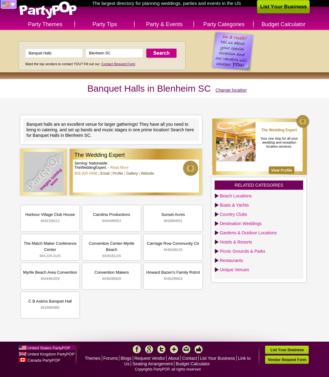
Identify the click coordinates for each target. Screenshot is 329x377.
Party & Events (164, 24)
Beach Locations (236, 195)
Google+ (149, 349)
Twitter (161, 349)
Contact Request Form (118, 64)
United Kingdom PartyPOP (51, 354)
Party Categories (223, 24)
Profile (118, 173)
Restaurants (231, 260)
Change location (231, 90)
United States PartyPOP (48, 348)
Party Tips (105, 24)
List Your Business (217, 358)
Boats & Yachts (234, 205)
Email (105, 173)
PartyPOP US (48, 10)
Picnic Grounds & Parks (242, 251)
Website (147, 173)
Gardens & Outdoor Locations (248, 232)
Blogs (126, 358)
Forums (110, 358)
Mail (186, 349)
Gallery (132, 173)
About (174, 358)
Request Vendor (149, 358)
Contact (189, 358)
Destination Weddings (241, 223)
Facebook (137, 349)
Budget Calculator (284, 24)
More (174, 349)
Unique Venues (234, 269)
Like (199, 349)
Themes (93, 358)
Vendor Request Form (287, 359)
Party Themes (45, 24)
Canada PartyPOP (43, 360)
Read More (119, 167)
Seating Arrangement (153, 363)
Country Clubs (233, 214)
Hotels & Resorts (236, 242)
